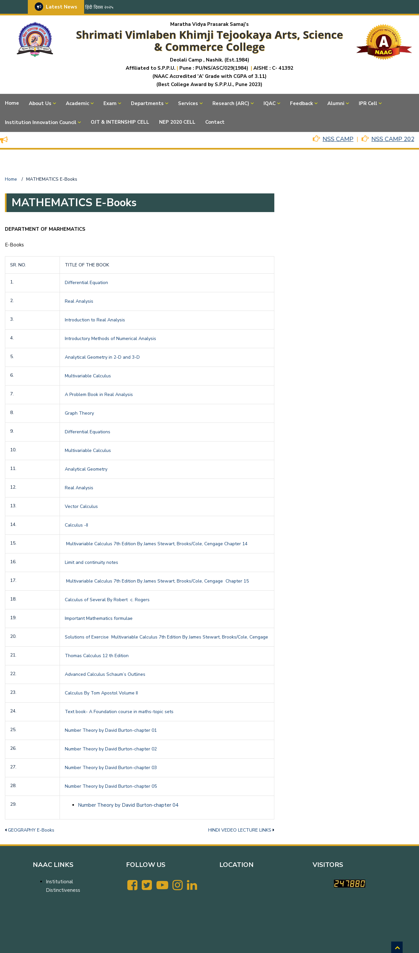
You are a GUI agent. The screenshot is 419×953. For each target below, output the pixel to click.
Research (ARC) (230, 103)
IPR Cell (368, 103)
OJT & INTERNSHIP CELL (120, 122)
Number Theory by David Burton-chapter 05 (111, 786)
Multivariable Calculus (88, 376)
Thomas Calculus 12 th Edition (97, 656)
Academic (77, 103)
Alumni (335, 103)
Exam (110, 103)
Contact (215, 122)
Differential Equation (86, 282)
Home (12, 103)
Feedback (301, 103)
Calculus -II (76, 525)
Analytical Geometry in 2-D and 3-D (102, 357)
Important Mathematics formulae (99, 618)
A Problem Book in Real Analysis (99, 394)
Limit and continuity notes (91, 562)
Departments (147, 103)
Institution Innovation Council (40, 122)
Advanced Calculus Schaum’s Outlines (105, 674)
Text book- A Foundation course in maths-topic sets (119, 712)
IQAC (270, 103)
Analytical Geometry (86, 469)
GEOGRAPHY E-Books (31, 830)
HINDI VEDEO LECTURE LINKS (239, 830)
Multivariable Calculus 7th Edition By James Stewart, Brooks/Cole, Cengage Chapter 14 (156, 544)
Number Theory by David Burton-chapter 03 (111, 767)
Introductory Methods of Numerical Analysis (110, 338)
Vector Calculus (81, 506)
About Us (40, 103)
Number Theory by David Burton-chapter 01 (111, 730)
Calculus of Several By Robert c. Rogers (107, 600)
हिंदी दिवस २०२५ (99, 7)
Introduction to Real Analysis (95, 320)
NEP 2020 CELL (177, 122)
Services (188, 103)
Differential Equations (87, 432)
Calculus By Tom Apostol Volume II (101, 693)
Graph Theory (79, 413)
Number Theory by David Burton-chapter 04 (128, 805)
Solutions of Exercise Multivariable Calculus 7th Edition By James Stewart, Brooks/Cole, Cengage (166, 637)
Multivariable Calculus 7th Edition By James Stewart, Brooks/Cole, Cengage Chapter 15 (157, 581)
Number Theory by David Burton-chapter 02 (111, 749)
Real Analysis (79, 301)
